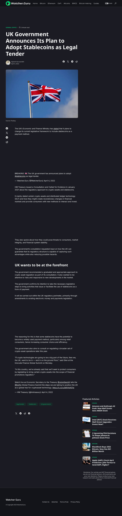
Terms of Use (64, 502)
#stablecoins (20, 176)
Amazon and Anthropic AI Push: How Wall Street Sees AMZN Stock (103, 408)
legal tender (20, 404)
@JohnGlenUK (64, 382)
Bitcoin (94, 444)
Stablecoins (32, 404)
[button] (108, 3)
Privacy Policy (75, 502)
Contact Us (45, 502)
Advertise (55, 502)
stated (56, 128)
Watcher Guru (13, 499)
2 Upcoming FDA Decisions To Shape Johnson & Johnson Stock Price (104, 435)
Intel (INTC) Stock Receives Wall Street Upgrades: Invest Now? (104, 422)
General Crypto (11, 27)
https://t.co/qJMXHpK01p (63, 388)
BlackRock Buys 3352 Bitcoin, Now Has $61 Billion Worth (101, 449)
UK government (46, 404)
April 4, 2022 (49, 181)
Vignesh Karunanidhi (17, 62)
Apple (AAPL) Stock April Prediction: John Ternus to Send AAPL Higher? (103, 462)
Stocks (94, 403)
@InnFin (18, 385)
